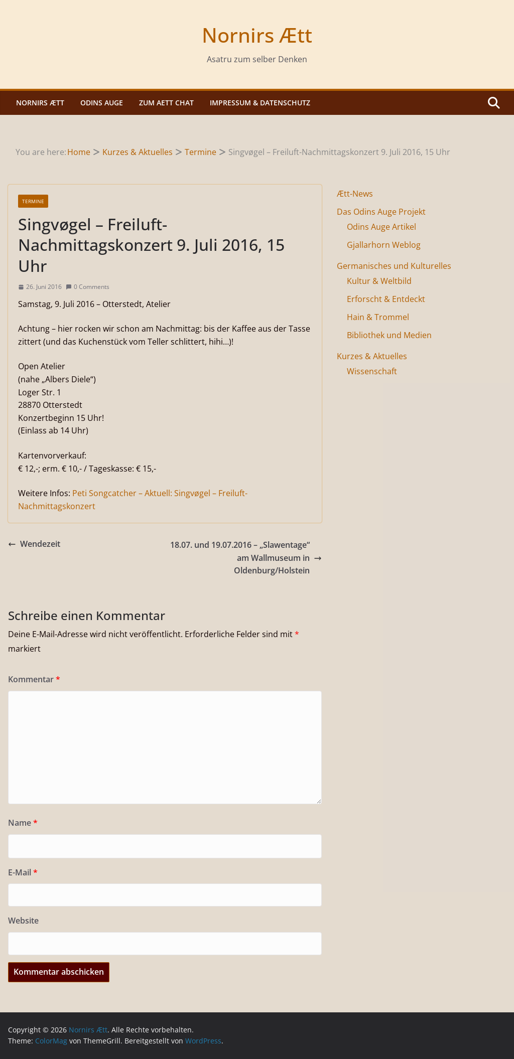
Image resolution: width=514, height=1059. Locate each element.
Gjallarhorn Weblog (384, 244)
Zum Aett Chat (166, 102)
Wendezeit (34, 543)
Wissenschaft (372, 371)
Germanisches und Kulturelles (394, 265)
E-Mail (23, 872)
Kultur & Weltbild (379, 280)
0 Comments (87, 286)
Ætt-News (355, 193)
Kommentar (34, 679)
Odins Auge (101, 102)
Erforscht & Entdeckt (386, 299)
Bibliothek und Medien (389, 335)
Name (23, 822)
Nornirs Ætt (257, 35)
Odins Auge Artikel (381, 226)
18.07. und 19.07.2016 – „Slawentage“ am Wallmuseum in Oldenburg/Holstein (246, 557)
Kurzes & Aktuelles (372, 356)
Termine (33, 201)
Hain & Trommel (378, 317)
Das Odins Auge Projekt (381, 211)
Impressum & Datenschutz (260, 102)
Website (23, 920)
